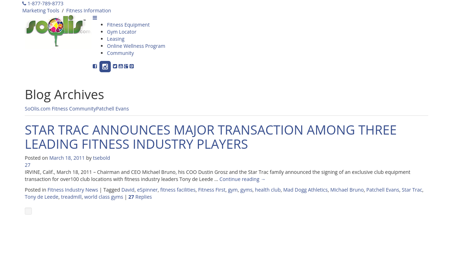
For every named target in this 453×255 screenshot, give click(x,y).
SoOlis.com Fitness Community (60, 108)
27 (27, 165)
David (127, 189)
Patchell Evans (112, 108)
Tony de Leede (41, 196)
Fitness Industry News (72, 189)
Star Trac (412, 189)
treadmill (71, 196)
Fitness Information (88, 10)
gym (233, 189)
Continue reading (242, 179)
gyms (246, 189)
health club (268, 189)
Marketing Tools (40, 10)
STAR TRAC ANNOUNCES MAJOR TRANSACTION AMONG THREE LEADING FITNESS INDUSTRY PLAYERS (211, 137)
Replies (140, 196)
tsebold (101, 157)
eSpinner (147, 189)
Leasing (115, 38)
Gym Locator (121, 31)
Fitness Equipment (128, 24)
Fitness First (211, 189)
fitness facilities (178, 189)
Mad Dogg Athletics (305, 189)
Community (120, 53)
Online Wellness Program (136, 45)
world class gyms (103, 196)
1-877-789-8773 (42, 3)
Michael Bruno (347, 189)
